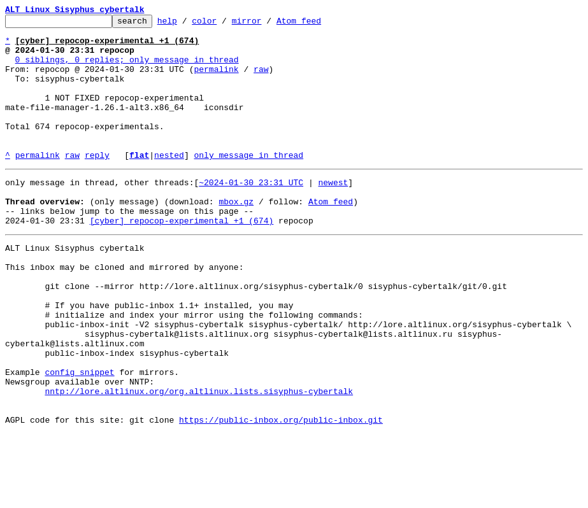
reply (97, 183)
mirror (267, 24)
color (224, 24)
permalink (216, 80)
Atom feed (318, 24)
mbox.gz (236, 235)
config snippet (79, 436)
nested (169, 183)
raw (261, 80)
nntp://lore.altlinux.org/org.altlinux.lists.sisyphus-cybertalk (199, 459)
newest (333, 212)
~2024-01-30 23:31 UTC (251, 212)
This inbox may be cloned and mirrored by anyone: (124, 310)
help (187, 24)
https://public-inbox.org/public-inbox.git (281, 494)
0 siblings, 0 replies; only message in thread (127, 68)
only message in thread (248, 183)
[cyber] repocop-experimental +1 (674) (182, 258)
